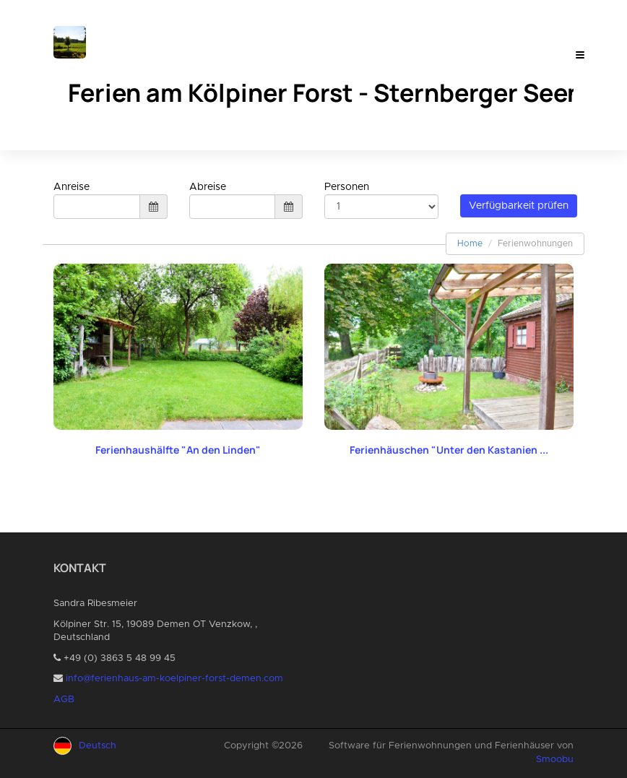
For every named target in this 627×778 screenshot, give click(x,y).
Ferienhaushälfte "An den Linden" (178, 450)
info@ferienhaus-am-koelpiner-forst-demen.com (174, 678)
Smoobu (555, 759)
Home (470, 243)
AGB (63, 699)
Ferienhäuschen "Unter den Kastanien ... (449, 450)
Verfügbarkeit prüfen (518, 206)
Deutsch (97, 746)
